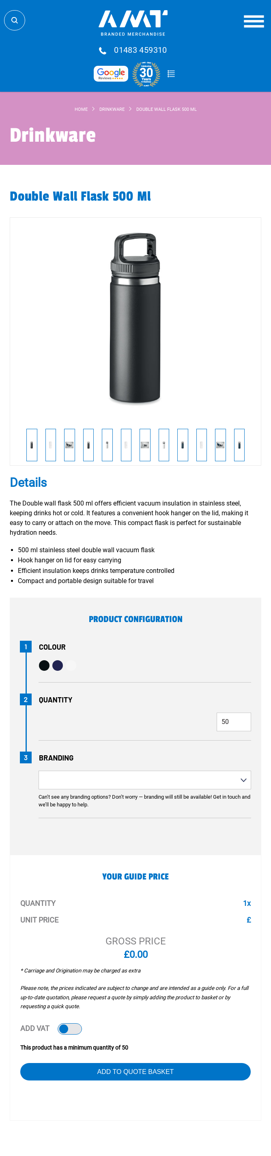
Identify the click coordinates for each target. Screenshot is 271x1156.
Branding (56, 757)
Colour (52, 646)
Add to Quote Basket (135, 1071)
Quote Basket (171, 74)
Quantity (56, 699)
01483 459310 (140, 50)
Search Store (14, 20)
